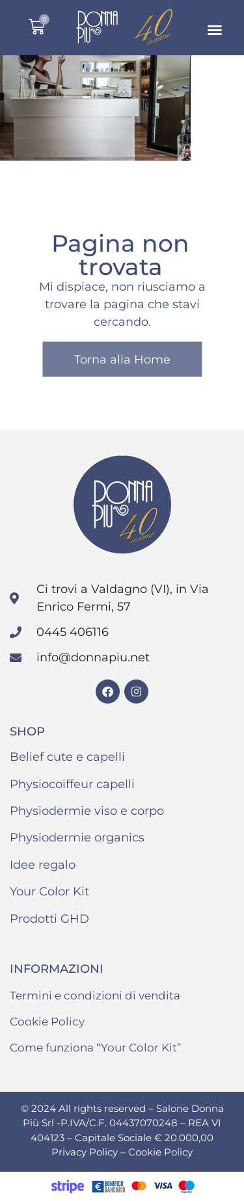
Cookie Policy (47, 1021)
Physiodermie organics (77, 837)
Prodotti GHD (49, 919)
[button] (214, 30)
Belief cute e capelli (67, 757)
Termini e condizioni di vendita (95, 995)
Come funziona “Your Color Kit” (96, 1047)
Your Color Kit (49, 891)
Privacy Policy (85, 1152)
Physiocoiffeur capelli (72, 784)
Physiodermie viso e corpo (87, 811)
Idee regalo (42, 865)
